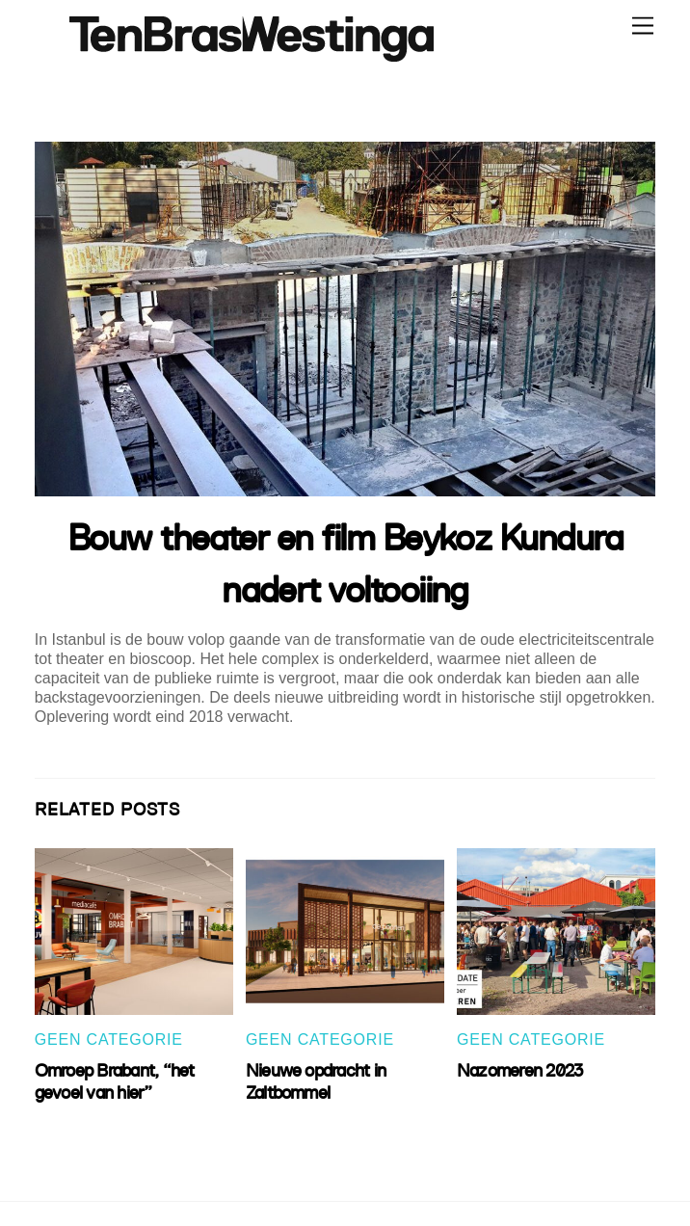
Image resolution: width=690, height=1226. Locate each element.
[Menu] (643, 26)
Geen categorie (109, 1039)
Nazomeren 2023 (519, 1070)
